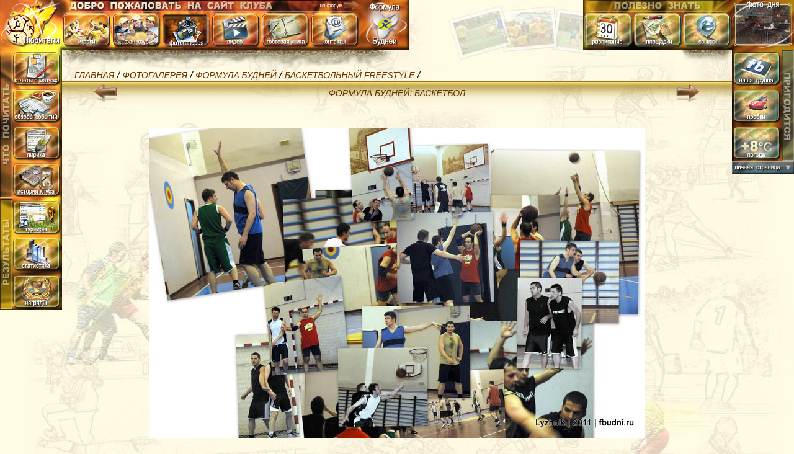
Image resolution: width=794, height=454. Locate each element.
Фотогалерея (155, 75)
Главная (94, 75)
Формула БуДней (235, 75)
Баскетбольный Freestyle (350, 75)
